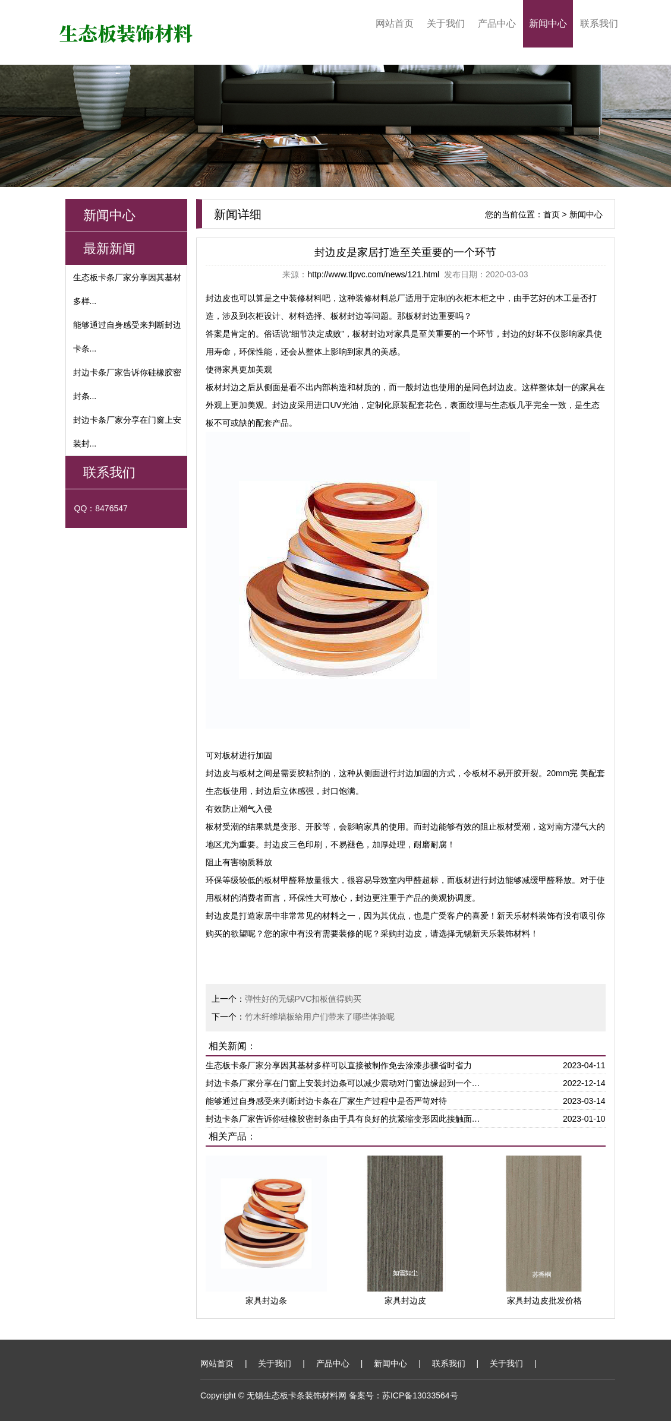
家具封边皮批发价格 (544, 1300)
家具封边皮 (405, 1300)
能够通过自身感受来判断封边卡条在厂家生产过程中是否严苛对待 (326, 1101)
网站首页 (395, 23)
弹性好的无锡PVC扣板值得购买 (303, 999)
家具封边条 (266, 1300)
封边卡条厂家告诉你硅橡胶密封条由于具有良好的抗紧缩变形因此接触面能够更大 (346, 1118)
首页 (551, 214)
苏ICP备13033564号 (420, 1395)
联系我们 (599, 23)
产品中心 (497, 23)
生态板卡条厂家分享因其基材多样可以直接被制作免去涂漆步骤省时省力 (339, 1065)
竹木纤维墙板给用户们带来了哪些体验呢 (320, 1016)
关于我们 (446, 23)
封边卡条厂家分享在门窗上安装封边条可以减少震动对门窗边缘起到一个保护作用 (346, 1083)
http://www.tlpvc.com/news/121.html (373, 274)
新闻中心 (548, 23)
